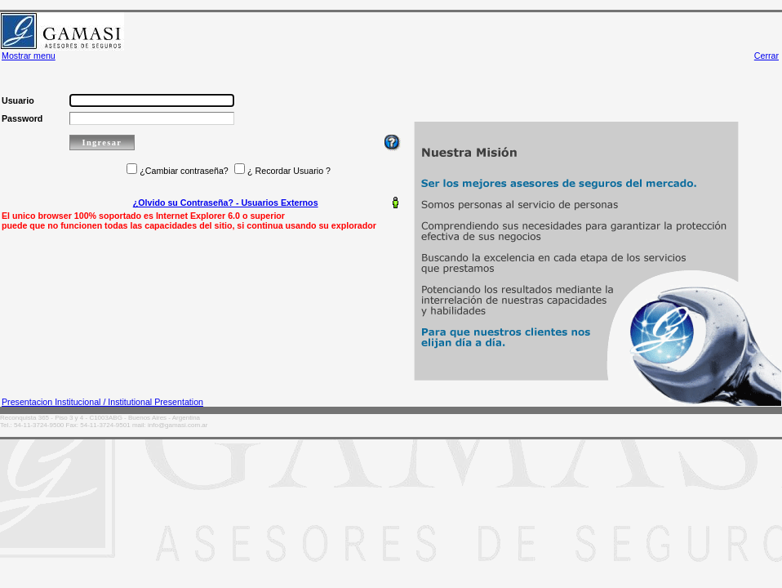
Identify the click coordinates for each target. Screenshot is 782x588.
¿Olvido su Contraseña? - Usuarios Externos (225, 202)
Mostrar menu (29, 55)
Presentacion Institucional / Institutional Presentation (102, 402)
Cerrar (766, 55)
